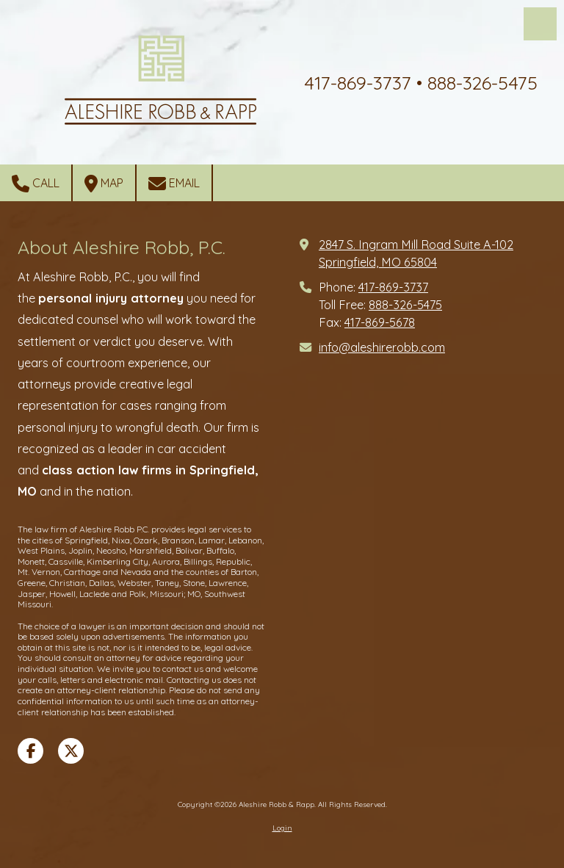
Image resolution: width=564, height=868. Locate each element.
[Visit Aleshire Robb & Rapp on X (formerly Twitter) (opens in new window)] (71, 751)
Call (35, 183)
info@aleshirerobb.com (382, 347)
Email (174, 183)
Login (282, 828)
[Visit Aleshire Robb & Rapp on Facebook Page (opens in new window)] (30, 751)
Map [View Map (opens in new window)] (103, 183)
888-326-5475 (405, 304)
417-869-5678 (379, 322)
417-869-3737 (393, 287)
